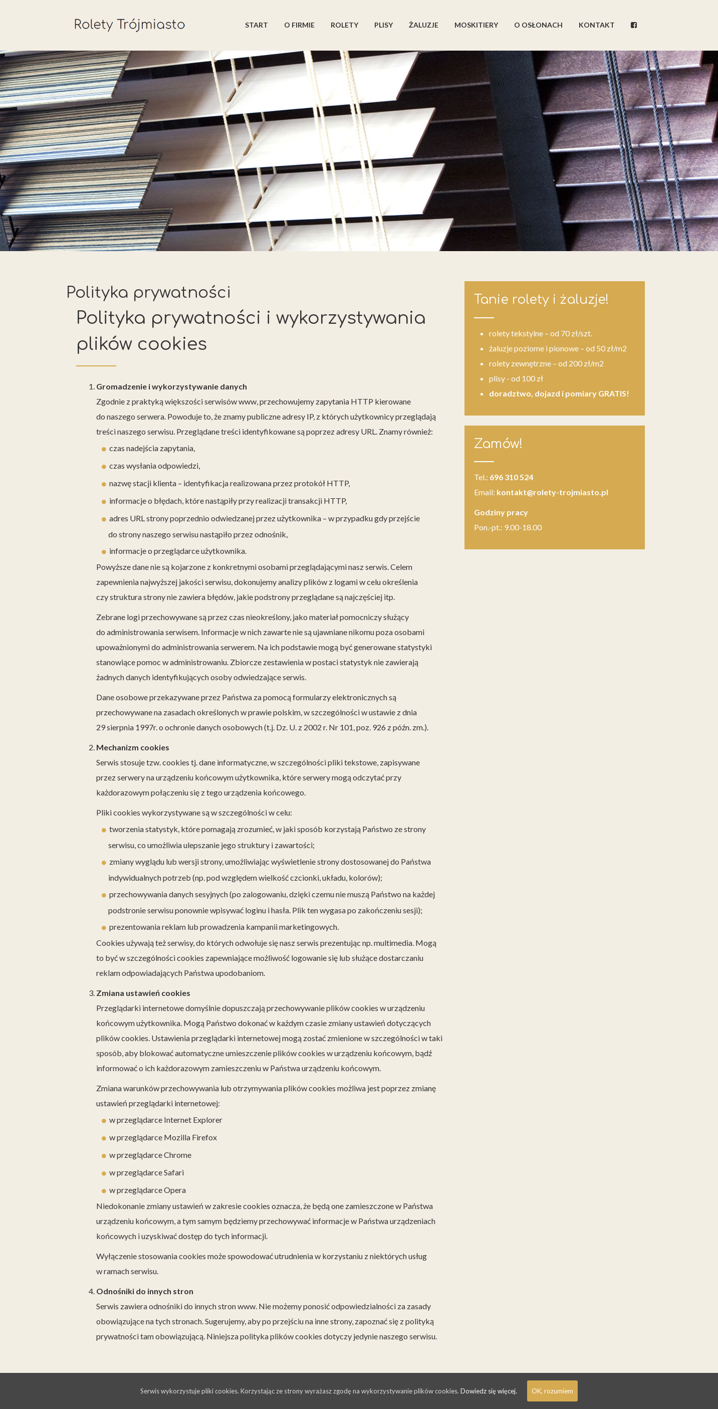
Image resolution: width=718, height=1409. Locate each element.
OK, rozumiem (552, 1391)
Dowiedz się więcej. (488, 1391)
